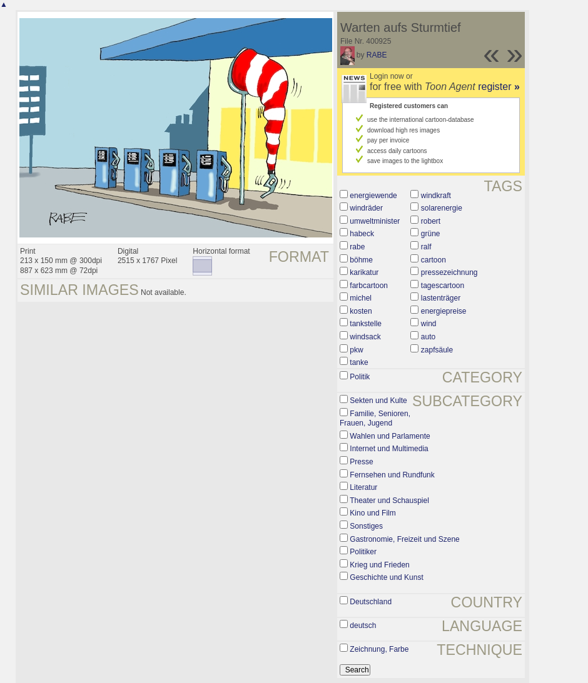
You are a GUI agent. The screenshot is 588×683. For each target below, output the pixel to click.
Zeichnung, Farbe (379, 649)
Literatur (363, 487)
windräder (366, 208)
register (499, 86)
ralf (426, 246)
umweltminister (375, 221)
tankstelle (366, 323)
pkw (356, 350)
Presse (361, 461)
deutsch (363, 625)
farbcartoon (369, 285)
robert (430, 221)
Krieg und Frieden (379, 565)
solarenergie (441, 208)
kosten (361, 311)
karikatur (364, 272)
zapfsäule (437, 350)
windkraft (436, 195)
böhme (361, 260)
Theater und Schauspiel (389, 500)
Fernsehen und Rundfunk (392, 475)
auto (428, 336)
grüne (430, 233)
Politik (360, 376)
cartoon (433, 260)
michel (361, 298)
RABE (377, 55)
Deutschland (371, 601)
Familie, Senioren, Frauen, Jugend (375, 418)
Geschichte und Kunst (386, 577)
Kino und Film (372, 513)
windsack (365, 336)
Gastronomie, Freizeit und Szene (404, 539)
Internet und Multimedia (389, 448)
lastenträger (440, 298)
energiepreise (444, 311)
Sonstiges (366, 526)
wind (429, 323)
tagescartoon (442, 285)
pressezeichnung (449, 272)
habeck (362, 233)
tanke (359, 362)
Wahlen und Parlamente (390, 436)
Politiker (363, 551)
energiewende (373, 195)
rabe (357, 246)
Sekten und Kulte (378, 400)
